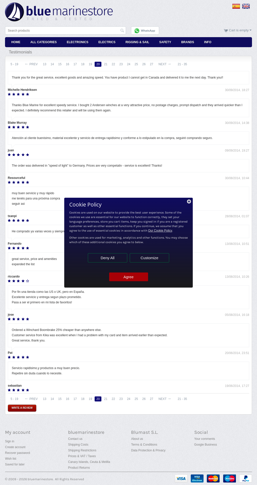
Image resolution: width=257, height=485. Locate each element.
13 (44, 64)
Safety (165, 42)
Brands (187, 42)
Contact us (75, 439)
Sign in (9, 441)
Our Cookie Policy (160, 230)
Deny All (107, 258)
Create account (15, 447)
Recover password (17, 453)
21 (106, 64)
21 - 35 (183, 64)
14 (52, 64)
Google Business (205, 444)
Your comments (204, 439)
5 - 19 (14, 64)
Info (207, 42)
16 (68, 64)
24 (129, 64)
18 (83, 64)
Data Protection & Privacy (148, 450)
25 (137, 64)
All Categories (43, 42)
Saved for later (15, 464)
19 (91, 64)
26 (145, 64)
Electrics (106, 42)
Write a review (22, 407)
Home (15, 42)
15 (60, 64)
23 (121, 64)
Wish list (10, 458)
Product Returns (79, 467)
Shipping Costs (78, 444)
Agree (128, 277)
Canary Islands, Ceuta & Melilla (89, 462)
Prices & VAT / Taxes (82, 456)
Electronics (77, 42)
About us (137, 439)
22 (114, 64)
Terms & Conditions (144, 444)
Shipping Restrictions (82, 450)
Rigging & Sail (137, 42)
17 (75, 64)
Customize (149, 258)
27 (152, 64)
